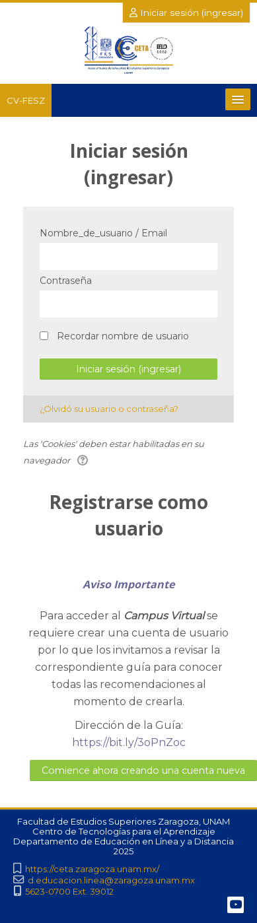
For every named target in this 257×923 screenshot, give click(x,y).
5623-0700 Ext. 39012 (69, 892)
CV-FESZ (26, 100)
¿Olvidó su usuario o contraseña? (109, 408)
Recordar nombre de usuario (123, 336)
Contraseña (66, 281)
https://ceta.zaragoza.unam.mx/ (92, 869)
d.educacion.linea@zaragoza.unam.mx (111, 880)
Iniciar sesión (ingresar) (186, 12)
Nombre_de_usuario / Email (103, 233)
